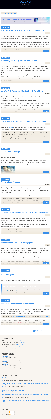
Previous (30, 330)
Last (48, 330)
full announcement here (19, 316)
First (26, 330)
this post (11, 127)
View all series (5, 370)
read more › (46, 50)
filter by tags (5, 13)
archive (13, 13)
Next (44, 330)
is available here (43, 316)
